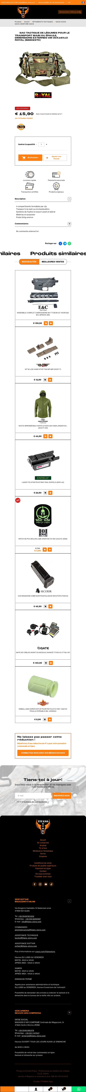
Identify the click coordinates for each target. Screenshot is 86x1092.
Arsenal (43, 845)
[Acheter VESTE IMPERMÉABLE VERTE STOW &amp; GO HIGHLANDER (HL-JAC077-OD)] (45, 436)
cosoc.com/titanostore (45, 952)
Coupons (43, 856)
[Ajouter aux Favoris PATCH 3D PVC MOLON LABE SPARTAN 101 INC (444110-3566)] (50, 550)
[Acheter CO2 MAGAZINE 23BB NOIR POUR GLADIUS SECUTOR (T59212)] (45, 606)
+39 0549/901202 (26, 916)
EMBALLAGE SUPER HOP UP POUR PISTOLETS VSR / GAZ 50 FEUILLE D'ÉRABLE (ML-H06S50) (43, 710)
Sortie (43, 854)
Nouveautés (29, 262)
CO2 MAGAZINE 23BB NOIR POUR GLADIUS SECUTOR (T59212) (43, 596)
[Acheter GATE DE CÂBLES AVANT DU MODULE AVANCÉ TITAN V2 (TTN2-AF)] (46, 663)
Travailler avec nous (43, 876)
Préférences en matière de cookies (54, 1071)
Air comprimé (43, 843)
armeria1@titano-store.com (34, 1036)
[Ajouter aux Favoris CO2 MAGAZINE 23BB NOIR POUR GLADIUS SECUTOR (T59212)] (50, 606)
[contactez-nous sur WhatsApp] (78, 1089)
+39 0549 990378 (26, 1030)
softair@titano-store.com (28, 2)
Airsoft (26, 22)
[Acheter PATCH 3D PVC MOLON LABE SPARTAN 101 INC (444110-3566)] (45, 550)
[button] (83, 2)
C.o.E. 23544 (43, 1074)
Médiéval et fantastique (43, 851)
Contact (43, 871)
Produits (18, 22)
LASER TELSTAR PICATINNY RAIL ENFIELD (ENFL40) (43, 482)
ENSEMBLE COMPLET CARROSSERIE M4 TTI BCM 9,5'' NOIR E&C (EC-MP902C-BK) (43, 314)
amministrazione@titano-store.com (30, 930)
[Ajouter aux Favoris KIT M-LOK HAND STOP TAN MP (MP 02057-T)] (50, 380)
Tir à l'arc (43, 848)
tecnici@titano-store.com (26, 938)
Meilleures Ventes (53, 262)
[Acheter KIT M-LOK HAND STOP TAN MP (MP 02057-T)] (45, 380)
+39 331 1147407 (32, 1033)
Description (43, 198)
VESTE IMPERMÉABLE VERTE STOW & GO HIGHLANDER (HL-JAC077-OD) (43, 427)
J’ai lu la (32, 802)
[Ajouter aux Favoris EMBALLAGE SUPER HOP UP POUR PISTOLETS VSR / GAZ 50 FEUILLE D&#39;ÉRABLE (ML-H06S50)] (50, 719)
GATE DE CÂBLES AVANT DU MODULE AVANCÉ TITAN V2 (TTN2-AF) (43, 652)
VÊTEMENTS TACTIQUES (42, 22)
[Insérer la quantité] (41, 144)
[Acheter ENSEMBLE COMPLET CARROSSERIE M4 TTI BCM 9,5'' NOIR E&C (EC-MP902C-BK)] (46, 323)
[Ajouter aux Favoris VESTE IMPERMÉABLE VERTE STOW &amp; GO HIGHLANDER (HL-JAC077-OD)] (50, 436)
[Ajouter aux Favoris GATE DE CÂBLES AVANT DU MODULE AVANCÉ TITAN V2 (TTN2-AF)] (51, 663)
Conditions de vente (43, 863)
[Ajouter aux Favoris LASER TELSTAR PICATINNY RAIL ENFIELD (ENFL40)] (50, 493)
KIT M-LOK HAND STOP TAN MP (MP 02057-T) (43, 369)
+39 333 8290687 (33, 919)
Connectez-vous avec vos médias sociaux (43, 753)
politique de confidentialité (35, 802)
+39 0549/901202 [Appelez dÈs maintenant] (60, 2)
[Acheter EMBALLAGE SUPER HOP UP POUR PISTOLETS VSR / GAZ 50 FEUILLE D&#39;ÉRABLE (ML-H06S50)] (45, 719)
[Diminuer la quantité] (36, 144)
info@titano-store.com (31, 922)
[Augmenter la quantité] (46, 144)
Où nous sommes (43, 874)
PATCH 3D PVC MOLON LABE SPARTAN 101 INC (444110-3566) (43, 539)
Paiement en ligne (43, 868)
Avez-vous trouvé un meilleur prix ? (49, 114)
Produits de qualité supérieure (43, 866)
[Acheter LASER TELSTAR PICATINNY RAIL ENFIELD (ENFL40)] (45, 493)
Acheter (30, 157)
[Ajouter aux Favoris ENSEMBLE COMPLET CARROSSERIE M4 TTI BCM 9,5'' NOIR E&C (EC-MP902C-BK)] (51, 323)
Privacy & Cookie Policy (27, 1071)
